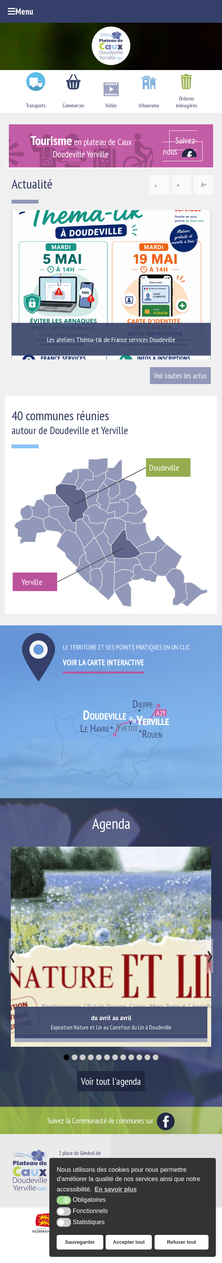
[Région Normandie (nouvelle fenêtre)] (44, 1233)
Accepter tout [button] (129, 1242)
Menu (20, 11)
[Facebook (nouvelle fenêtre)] (183, 145)
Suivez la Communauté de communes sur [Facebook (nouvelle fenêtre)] (111, 1120)
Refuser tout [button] (181, 1242)
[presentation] (12, 956)
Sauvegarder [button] (80, 1242)
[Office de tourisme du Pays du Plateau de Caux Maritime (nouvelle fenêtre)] (111, 1257)
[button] (66, 1057)
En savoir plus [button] (116, 1189)
